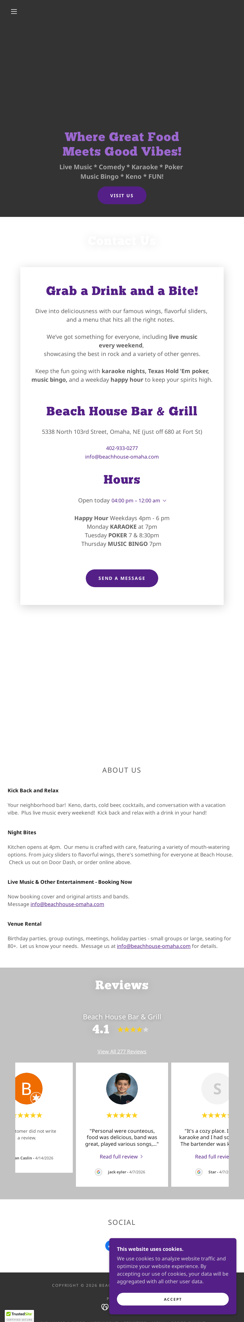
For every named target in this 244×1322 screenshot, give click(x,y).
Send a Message (122, 578)
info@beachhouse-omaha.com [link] (122, 456)
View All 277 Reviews (122, 1051)
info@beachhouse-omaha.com (67, 904)
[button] (14, 11)
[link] (122, 1156)
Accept (173, 1299)
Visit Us (122, 195)
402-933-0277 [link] (122, 448)
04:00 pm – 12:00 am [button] (136, 500)
